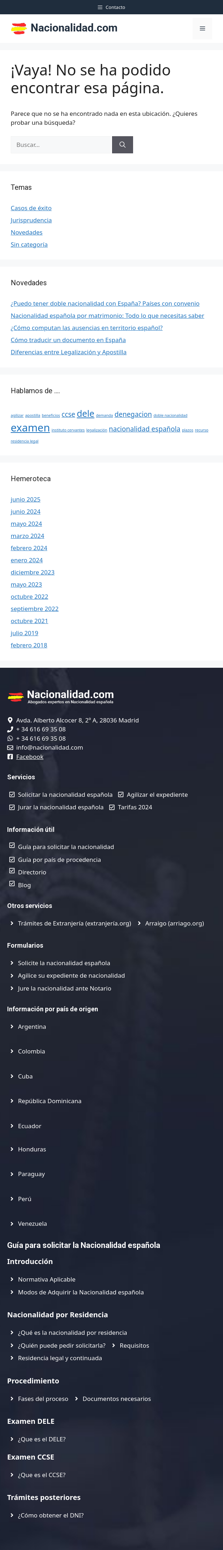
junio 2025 (25, 499)
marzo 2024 (27, 536)
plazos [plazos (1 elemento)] (187, 430)
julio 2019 (24, 633)
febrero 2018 (29, 645)
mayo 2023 (26, 584)
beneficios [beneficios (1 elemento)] (51, 415)
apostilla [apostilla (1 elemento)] (32, 415)
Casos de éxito (31, 208)
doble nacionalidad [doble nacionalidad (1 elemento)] (170, 415)
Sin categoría (29, 244)
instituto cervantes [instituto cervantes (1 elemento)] (68, 430)
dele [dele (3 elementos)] (85, 413)
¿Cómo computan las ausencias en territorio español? (87, 328)
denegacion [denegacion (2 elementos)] (133, 414)
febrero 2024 (29, 548)
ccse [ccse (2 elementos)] (68, 414)
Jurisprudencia (31, 220)
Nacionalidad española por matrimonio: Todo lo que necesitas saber (107, 315)
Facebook (30, 756)
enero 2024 (27, 560)
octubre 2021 (29, 621)
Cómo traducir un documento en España (68, 340)
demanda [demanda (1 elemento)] (104, 415)
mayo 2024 (26, 523)
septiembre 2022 (35, 608)
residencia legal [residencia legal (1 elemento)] (25, 441)
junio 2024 (25, 511)
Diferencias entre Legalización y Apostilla (69, 352)
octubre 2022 (29, 596)
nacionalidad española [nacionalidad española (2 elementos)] (145, 429)
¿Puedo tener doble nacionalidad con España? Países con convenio (105, 303)
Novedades (26, 232)
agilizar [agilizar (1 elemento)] (17, 415)
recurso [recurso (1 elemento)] (201, 430)
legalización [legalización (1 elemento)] (96, 430)
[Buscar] (122, 144)
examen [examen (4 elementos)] (30, 427)
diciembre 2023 (33, 572)
